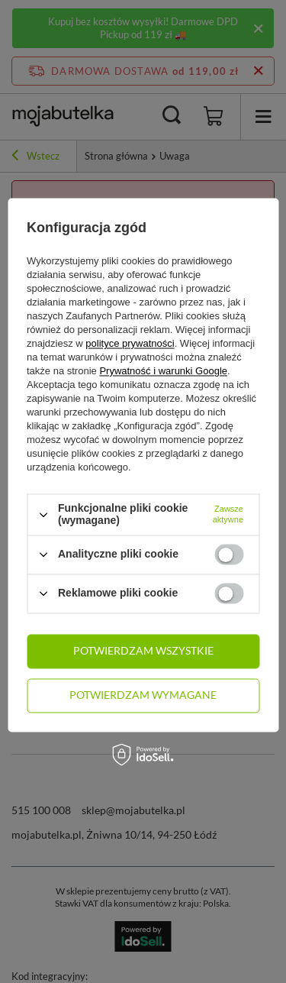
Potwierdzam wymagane (143, 694)
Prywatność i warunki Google (163, 371)
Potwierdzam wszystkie (143, 650)
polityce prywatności (129, 344)
